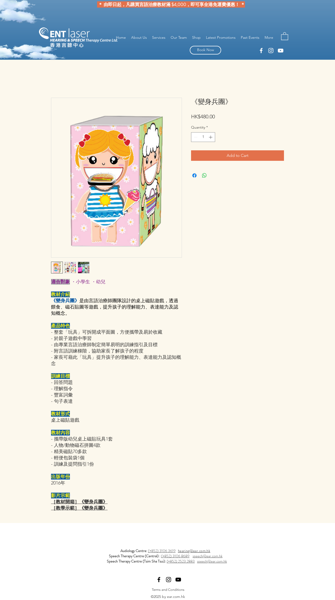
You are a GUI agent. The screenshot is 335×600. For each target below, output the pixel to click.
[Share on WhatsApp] (204, 175)
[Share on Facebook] (194, 175)
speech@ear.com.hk (207, 556)
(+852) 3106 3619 (162, 550)
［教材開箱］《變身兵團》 (79, 502)
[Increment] (211, 137)
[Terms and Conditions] (168, 589)
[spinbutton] (203, 137)
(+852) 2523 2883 (181, 561)
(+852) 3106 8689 (175, 556)
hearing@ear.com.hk (194, 550)
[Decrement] (195, 137)
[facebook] (270, 50)
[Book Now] (205, 50)
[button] (284, 36)
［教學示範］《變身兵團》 (79, 508)
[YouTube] (280, 50)
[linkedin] (261, 50)
